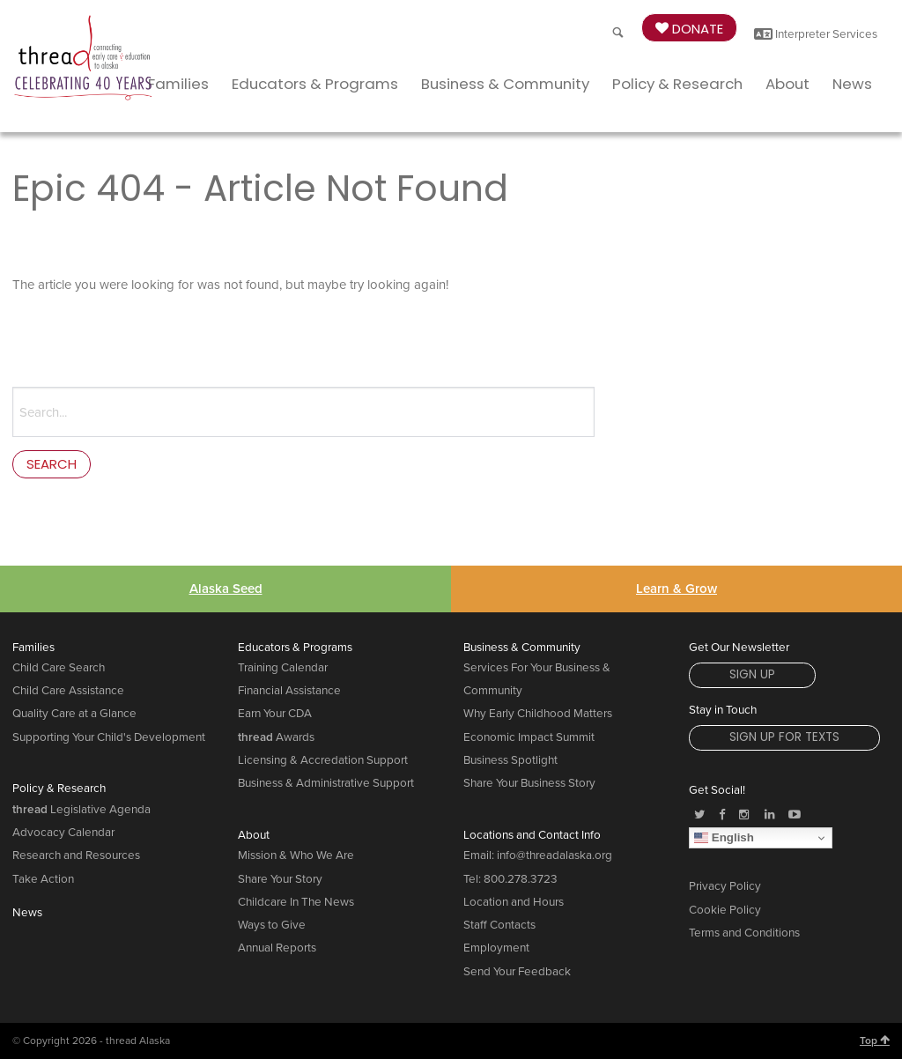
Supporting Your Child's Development (108, 737)
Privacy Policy (725, 886)
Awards (276, 737)
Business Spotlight (510, 760)
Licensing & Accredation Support (323, 760)
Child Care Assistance (68, 691)
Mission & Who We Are (296, 855)
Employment (496, 948)
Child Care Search (58, 668)
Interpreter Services (815, 34)
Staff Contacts (499, 925)
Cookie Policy (725, 910)
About (787, 83)
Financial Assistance (289, 691)
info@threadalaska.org (554, 855)
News (852, 83)
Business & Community (505, 83)
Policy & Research (677, 83)
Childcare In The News (296, 902)
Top (875, 1040)
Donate (689, 28)
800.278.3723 (521, 878)
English (724, 838)
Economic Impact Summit (529, 737)
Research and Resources (76, 855)
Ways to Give (272, 925)
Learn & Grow (676, 588)
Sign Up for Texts (784, 737)
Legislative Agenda (81, 810)
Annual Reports (277, 948)
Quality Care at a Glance (74, 714)
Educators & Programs (315, 83)
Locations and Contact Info (532, 835)
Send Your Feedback (517, 972)
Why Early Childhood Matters (537, 714)
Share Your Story (280, 878)
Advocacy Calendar (63, 833)
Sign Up (752, 674)
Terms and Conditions (744, 933)
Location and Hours (513, 902)
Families (178, 83)
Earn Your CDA (275, 714)
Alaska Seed (225, 588)
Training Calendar (283, 668)
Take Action (43, 878)
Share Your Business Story (529, 783)
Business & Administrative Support (326, 783)
